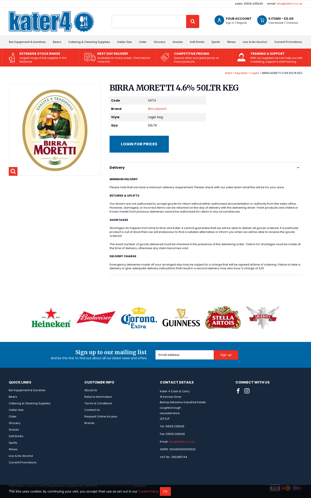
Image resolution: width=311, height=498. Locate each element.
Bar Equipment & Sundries (27, 42)
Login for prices (139, 144)
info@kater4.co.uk (289, 4)
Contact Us (92, 410)
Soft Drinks (197, 42)
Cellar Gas (124, 42)
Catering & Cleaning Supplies (89, 42)
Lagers (254, 73)
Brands (89, 423)
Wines (231, 42)
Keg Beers (241, 73)
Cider (143, 42)
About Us (90, 390)
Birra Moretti (157, 109)
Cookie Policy (148, 491)
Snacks (178, 42)
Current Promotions (288, 42)
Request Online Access (100, 416)
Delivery (204, 167)
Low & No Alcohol (255, 42)
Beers (57, 42)
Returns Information (98, 397)
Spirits (215, 42)
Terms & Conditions (98, 403)
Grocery (159, 42)
